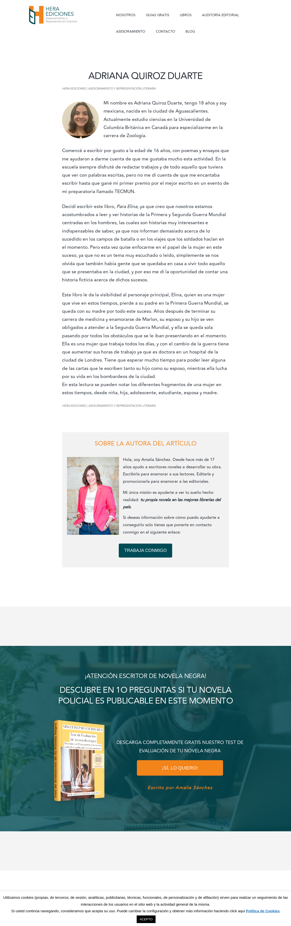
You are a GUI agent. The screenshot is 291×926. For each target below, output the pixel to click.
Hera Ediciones (64, 15)
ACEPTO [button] (146, 919)
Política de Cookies (263, 911)
